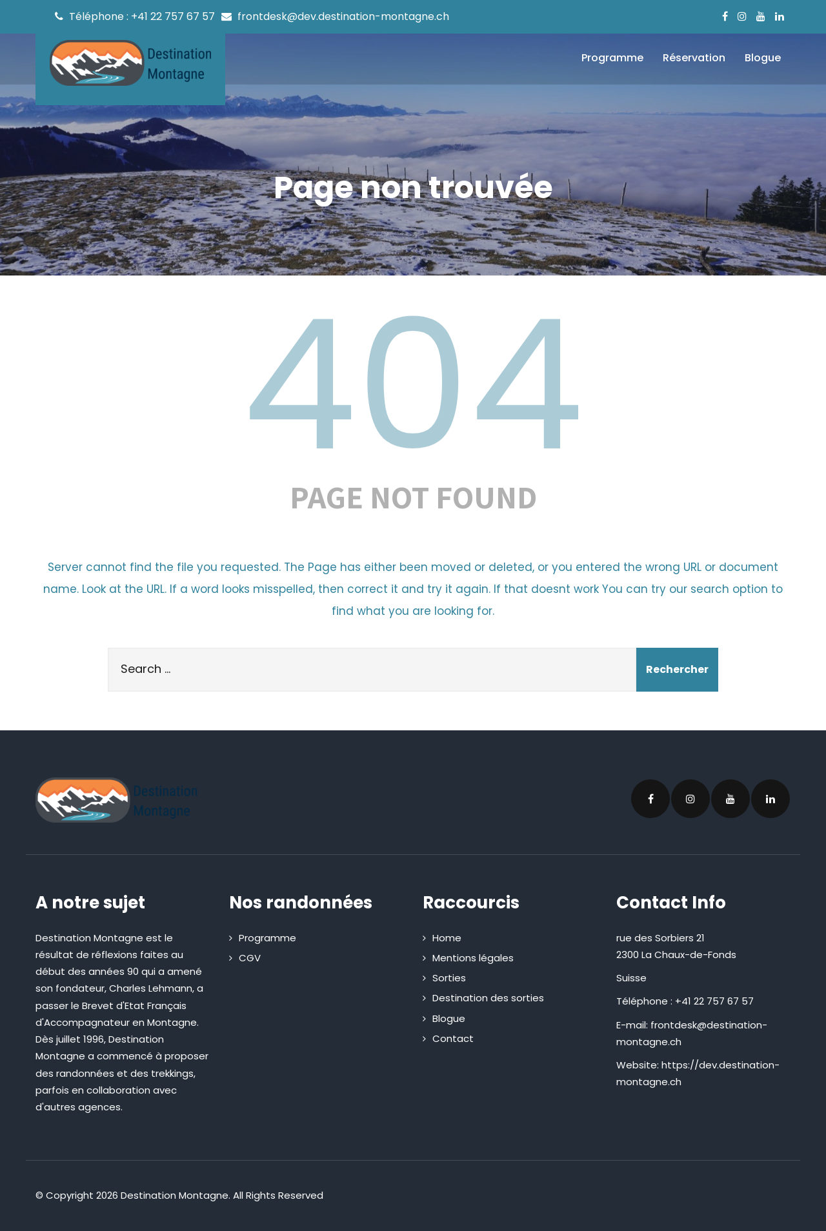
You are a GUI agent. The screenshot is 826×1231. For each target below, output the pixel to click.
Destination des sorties (488, 998)
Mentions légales (473, 958)
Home (446, 938)
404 (413, 385)
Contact (453, 1038)
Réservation (694, 57)
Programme (612, 57)
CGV (250, 958)
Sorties (449, 978)
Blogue (763, 57)
